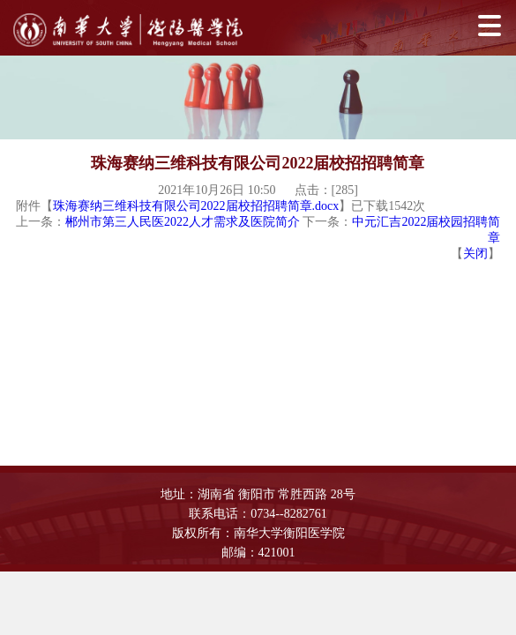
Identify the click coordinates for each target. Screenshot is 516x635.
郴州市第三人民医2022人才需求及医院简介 (182, 221)
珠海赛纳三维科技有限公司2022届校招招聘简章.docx (196, 206)
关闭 (475, 253)
